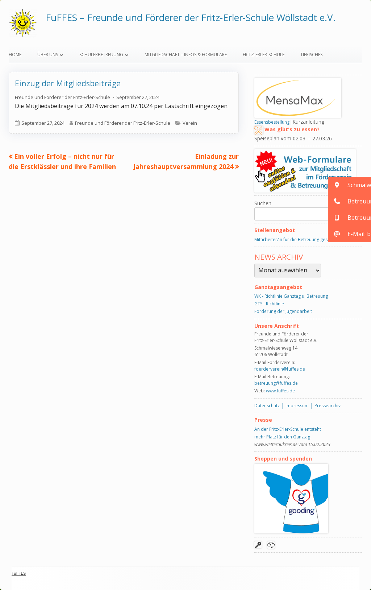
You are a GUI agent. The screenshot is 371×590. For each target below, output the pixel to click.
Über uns (47, 54)
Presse (263, 419)
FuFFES (19, 573)
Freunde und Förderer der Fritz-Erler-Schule (62, 97)
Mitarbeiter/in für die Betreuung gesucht (295, 239)
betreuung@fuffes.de (276, 383)
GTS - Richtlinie (269, 304)
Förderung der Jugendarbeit (283, 311)
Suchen (262, 203)
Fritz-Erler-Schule (263, 54)
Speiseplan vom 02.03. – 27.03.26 (293, 138)
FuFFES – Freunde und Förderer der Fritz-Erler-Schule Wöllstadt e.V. (190, 17)
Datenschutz (267, 406)
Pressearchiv (327, 406)
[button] (349, 185)
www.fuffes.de (280, 391)
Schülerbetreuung (101, 54)
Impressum (297, 406)
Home (15, 54)
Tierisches (311, 54)
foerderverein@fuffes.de (279, 369)
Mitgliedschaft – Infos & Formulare (186, 54)
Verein (190, 123)
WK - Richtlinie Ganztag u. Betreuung (291, 296)
